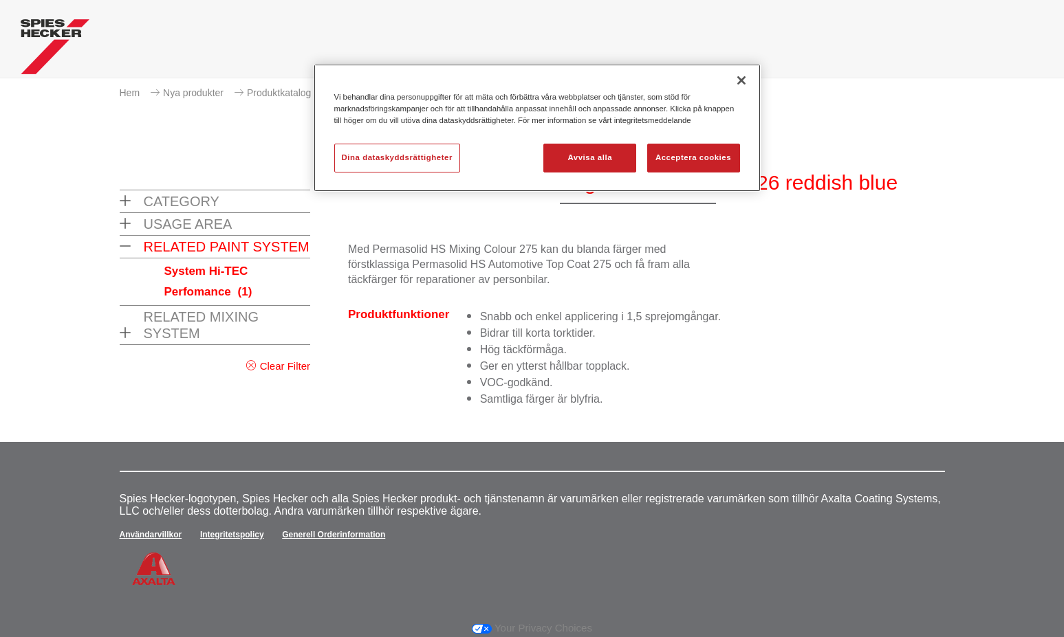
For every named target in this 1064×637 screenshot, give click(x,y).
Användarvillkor (151, 534)
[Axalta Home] (55, 50)
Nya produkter (193, 92)
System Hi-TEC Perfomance (208, 281)
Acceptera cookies (693, 157)
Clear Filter (285, 366)
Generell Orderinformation (333, 534)
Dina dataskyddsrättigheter (397, 157)
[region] (537, 128)
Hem (130, 92)
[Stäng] (741, 80)
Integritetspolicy (232, 534)
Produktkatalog (279, 92)
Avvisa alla (589, 157)
